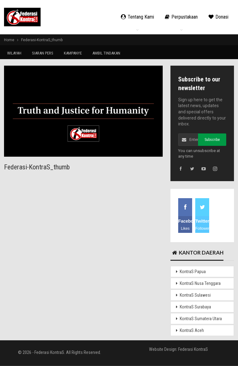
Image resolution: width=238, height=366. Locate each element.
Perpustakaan (181, 17)
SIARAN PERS (42, 53)
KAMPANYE (73, 53)
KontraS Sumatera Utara (201, 318)
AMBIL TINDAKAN (106, 53)
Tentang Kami (137, 17)
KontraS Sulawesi (195, 295)
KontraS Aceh (192, 330)
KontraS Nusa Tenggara (200, 283)
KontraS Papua (193, 271)
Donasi (218, 17)
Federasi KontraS (193, 349)
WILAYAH (14, 53)
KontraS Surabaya (195, 306)
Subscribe (212, 139)
